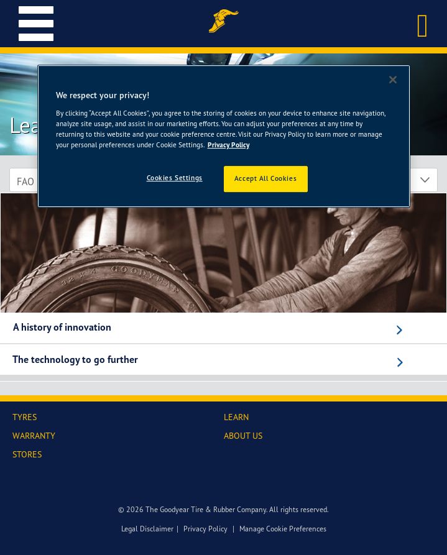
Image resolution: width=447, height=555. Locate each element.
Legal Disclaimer (147, 528)
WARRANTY (33, 435)
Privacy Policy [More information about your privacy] (228, 144)
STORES (27, 454)
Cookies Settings (175, 177)
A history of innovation (62, 327)
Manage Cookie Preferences (282, 528)
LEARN (236, 416)
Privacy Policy (205, 528)
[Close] (393, 79)
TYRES (24, 416)
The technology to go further (75, 359)
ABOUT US (243, 435)
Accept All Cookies (265, 178)
